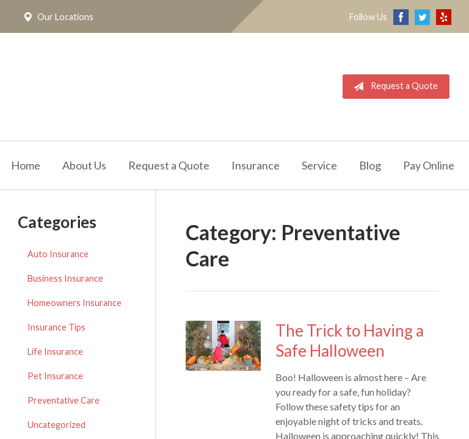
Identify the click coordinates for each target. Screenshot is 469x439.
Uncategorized (56, 424)
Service (319, 165)
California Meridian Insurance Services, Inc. (157, 86)
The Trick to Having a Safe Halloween (349, 340)
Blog (370, 165)
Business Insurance (65, 278)
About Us (84, 165)
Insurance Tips (56, 327)
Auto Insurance (58, 254)
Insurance (255, 165)
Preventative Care (63, 400)
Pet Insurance (55, 376)
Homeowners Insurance (74, 303)
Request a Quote (393, 86)
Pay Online (428, 165)
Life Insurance (55, 351)
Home (25, 165)
